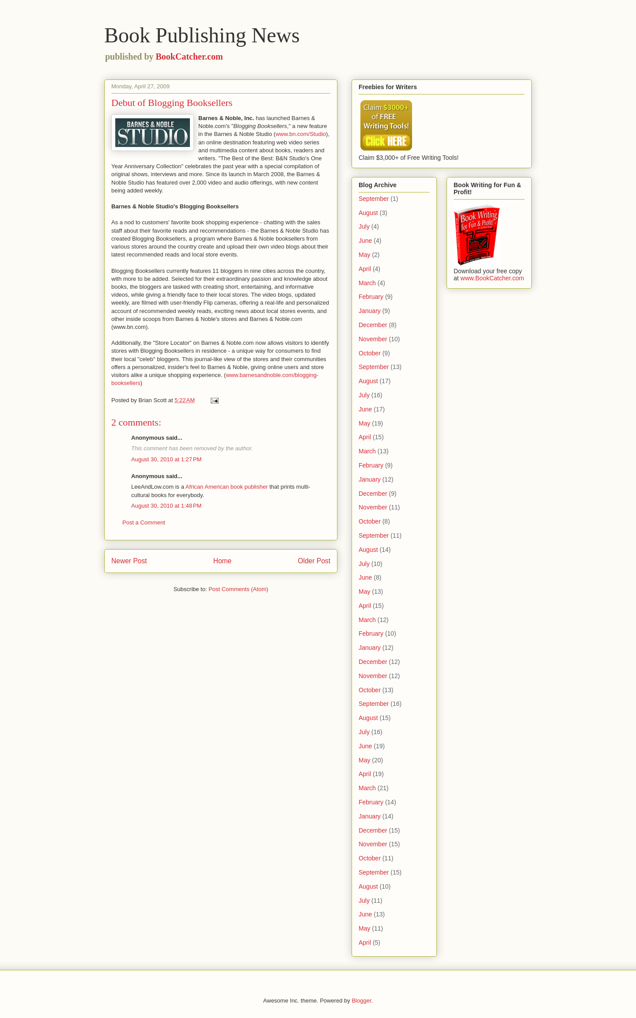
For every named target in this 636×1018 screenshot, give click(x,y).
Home (222, 561)
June (365, 240)
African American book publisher (227, 486)
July (364, 226)
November (373, 339)
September (374, 198)
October (370, 353)
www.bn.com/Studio (301, 134)
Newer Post (129, 561)
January (370, 310)
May (364, 254)
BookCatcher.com (189, 56)
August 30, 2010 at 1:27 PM (166, 459)
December (373, 324)
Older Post (314, 561)
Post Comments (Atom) (238, 589)
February (371, 296)
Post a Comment (143, 522)
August (368, 212)
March (367, 283)
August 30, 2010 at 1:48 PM (166, 505)
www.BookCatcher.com (492, 278)
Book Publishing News (202, 35)
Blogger (361, 1000)
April (365, 268)
